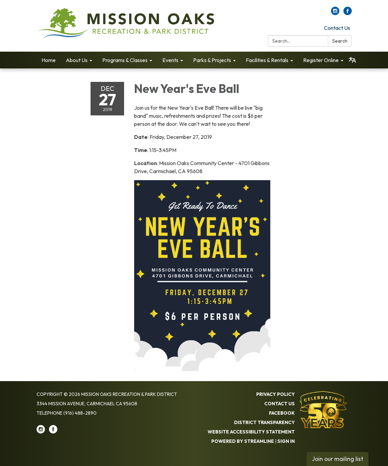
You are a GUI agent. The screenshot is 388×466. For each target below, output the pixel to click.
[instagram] (335, 13)
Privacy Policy (275, 394)
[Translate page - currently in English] (352, 60)
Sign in (286, 441)
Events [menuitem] (170, 60)
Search (339, 41)
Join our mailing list (337, 459)
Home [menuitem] (49, 60)
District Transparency (264, 422)
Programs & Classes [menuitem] (125, 60)
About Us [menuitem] (77, 60)
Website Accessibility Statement (251, 432)
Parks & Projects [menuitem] (212, 60)
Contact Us (337, 27)
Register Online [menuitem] (321, 60)
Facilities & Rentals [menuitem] (267, 60)
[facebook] (347, 13)
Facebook (282, 413)
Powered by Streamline (242, 441)
